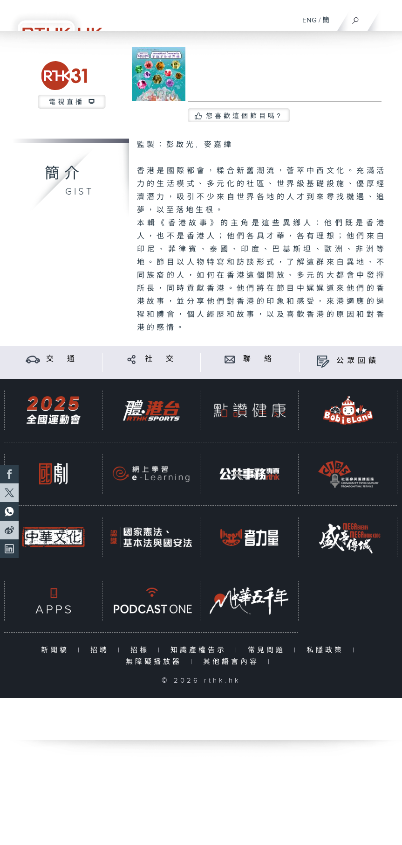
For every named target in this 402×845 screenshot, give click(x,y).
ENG (309, 20)
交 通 (62, 359)
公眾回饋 (357, 360)
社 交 (161, 359)
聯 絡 (259, 359)
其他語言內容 (233, 662)
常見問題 (268, 650)
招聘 (101, 650)
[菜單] (389, 16)
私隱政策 (327, 650)
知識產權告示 (200, 650)
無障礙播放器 (156, 662)
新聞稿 (57, 650)
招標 (141, 650)
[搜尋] (356, 18)
